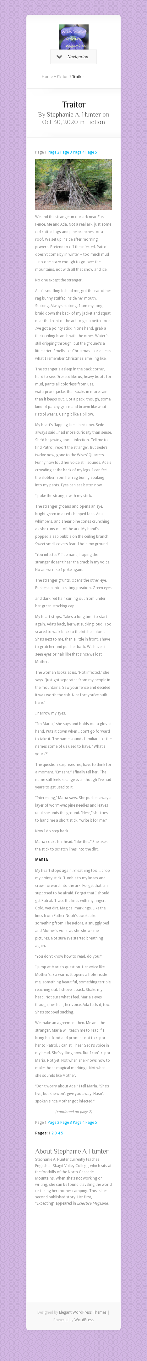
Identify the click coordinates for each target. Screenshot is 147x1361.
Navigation (72, 56)
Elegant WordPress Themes (82, 1312)
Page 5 (91, 152)
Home (47, 76)
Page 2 (53, 152)
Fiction (62, 76)
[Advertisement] (73, 1244)
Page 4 (78, 152)
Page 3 (66, 152)
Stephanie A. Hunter (74, 114)
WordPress (84, 1320)
